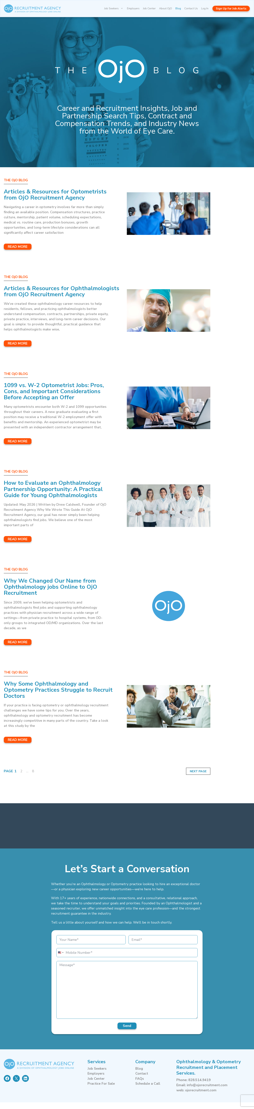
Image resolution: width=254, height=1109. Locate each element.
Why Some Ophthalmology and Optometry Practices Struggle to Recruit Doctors (50, 696)
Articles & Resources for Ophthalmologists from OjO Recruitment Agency (44, 294)
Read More (18, 246)
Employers (133, 8)
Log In (204, 8)
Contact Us (191, 8)
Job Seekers (114, 9)
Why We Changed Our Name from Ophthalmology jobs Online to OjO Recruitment (53, 593)
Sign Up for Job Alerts (231, 8)
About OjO (165, 8)
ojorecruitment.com (201, 1097)
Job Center (149, 8)
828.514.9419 (199, 1086)
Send (127, 1032)
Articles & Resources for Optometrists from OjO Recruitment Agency (58, 194)
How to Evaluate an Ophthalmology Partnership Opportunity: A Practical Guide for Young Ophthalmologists (56, 495)
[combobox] (61, 959)
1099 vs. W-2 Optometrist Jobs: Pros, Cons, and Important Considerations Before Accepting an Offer (57, 397)
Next (193, 778)
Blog (178, 8)
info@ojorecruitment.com (207, 1091)
